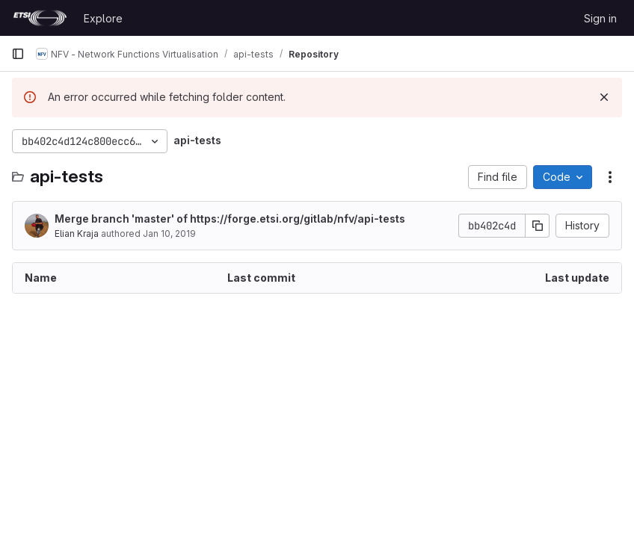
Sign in (600, 18)
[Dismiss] (604, 97)
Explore (103, 18)
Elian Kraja (77, 233)
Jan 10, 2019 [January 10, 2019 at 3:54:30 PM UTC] (169, 233)
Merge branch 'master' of (230, 218)
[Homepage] (40, 18)
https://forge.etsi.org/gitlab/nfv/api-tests (297, 218)
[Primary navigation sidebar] (18, 54)
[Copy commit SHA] (538, 226)
